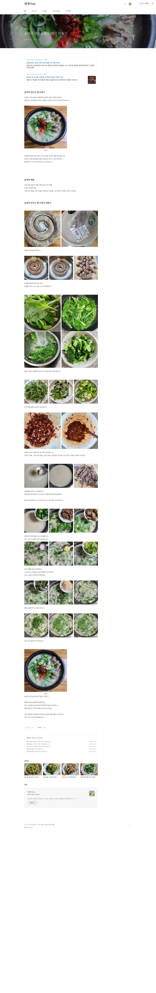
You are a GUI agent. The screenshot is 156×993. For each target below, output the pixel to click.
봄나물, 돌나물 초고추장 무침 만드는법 (37, 769)
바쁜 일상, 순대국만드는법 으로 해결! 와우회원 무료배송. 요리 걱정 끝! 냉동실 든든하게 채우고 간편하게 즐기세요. (60, 66)
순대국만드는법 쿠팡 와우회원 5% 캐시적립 (43, 62)
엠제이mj (30, 3)
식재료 (44, 11)
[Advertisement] (61, 735)
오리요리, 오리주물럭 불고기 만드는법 (37, 774)
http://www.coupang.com (35, 60)
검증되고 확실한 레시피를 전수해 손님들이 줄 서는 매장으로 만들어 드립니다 (52, 80)
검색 (125, 3)
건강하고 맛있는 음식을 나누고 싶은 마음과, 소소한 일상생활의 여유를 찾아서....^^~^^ (53, 871)
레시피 (34, 11)
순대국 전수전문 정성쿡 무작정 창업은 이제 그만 (44, 77)
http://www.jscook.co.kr (34, 74)
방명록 (68, 11)
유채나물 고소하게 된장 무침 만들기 (36, 772)
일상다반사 (56, 11)
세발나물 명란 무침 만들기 (34, 777)
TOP (130, 897)
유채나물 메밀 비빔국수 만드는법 (36, 779)
